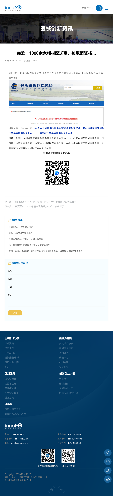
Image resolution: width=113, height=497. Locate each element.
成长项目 (64, 358)
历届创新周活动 (13, 410)
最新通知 (64, 384)
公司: (10, 287)
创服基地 (9, 398)
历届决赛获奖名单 (68, 393)
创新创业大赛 (12, 362)
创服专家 (64, 362)
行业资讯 (9, 343)
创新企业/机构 (12, 358)
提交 (15, 313)
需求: (10, 295)
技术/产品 (10, 353)
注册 (90, 8)
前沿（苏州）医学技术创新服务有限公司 (26, 477)
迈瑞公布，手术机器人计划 (21, 227)
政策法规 (9, 348)
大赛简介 (64, 379)
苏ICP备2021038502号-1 (18, 480)
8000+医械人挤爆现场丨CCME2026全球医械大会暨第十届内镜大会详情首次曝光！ (47, 251)
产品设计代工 (12, 393)
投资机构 (64, 367)
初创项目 (64, 353)
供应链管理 (10, 379)
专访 (7, 367)
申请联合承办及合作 (15, 414)
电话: (10, 279)
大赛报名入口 (66, 388)
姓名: (10, 271)
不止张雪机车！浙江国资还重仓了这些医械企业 (30, 245)
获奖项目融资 (66, 343)
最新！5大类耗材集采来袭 (21, 233)
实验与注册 (10, 384)
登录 (84, 8)
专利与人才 (10, 388)
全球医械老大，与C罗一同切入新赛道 (26, 239)
